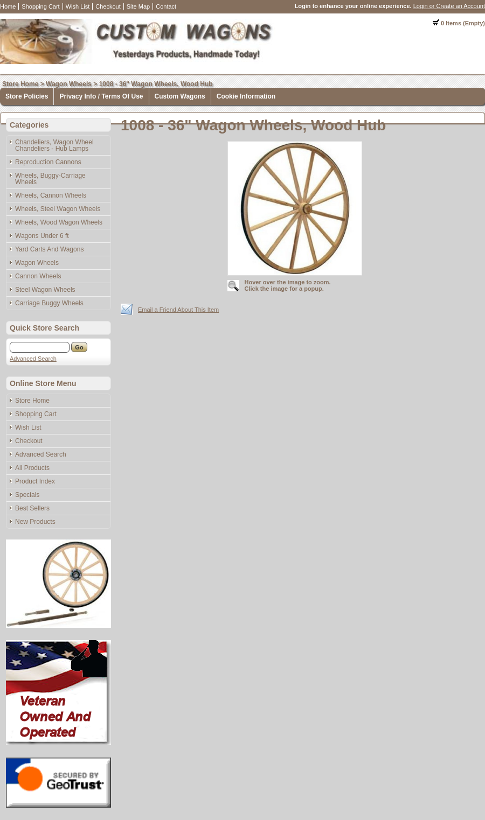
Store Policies (26, 96)
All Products (32, 468)
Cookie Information (246, 96)
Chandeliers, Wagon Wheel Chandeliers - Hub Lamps (54, 145)
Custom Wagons (180, 96)
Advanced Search (33, 358)
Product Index (35, 481)
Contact (166, 6)
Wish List (78, 6)
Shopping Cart (40, 6)
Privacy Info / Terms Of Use (101, 96)
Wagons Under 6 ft (42, 236)
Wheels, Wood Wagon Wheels (58, 222)
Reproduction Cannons (48, 162)
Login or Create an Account (449, 6)
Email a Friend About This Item (178, 309)
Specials (27, 495)
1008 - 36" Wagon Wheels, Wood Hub (156, 84)
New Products (35, 521)
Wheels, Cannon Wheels (50, 195)
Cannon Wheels (38, 276)
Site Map (138, 6)
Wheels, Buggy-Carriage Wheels (50, 179)
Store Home (20, 84)
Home (8, 6)
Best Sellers (32, 508)
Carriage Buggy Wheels (49, 303)
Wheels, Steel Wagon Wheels (57, 209)
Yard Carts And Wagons (49, 249)
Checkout (107, 6)
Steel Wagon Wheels (45, 289)
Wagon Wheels (69, 84)
